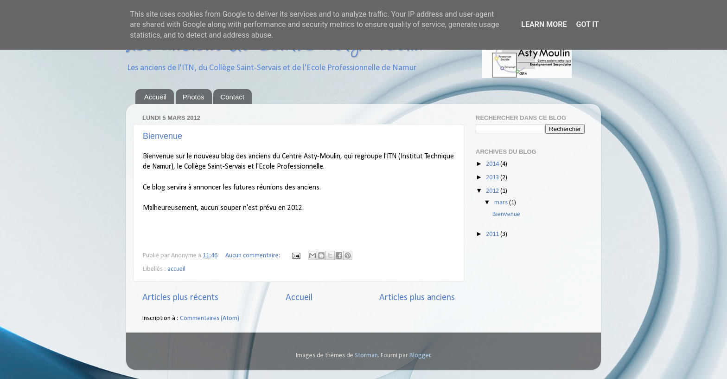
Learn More (544, 24)
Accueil (155, 97)
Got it (587, 24)
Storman (366, 355)
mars (501, 202)
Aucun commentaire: (253, 255)
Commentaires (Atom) (209, 318)
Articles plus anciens (417, 297)
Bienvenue (162, 136)
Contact (232, 97)
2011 (493, 234)
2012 (493, 191)
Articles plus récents (180, 297)
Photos (193, 97)
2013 (493, 177)
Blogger (420, 355)
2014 (493, 164)
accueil (176, 269)
